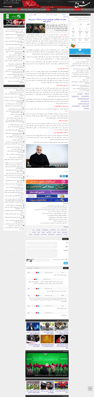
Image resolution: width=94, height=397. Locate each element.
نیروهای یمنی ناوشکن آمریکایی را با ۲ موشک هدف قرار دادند (54, 213)
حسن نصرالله (59, 234)
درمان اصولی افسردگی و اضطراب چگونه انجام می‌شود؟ (14, 211)
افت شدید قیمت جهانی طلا (83, 19)
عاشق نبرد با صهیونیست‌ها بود (82, 71)
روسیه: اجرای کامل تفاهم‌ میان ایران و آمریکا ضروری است (14, 193)
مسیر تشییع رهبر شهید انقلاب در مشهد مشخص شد (15, 155)
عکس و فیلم (30, 9)
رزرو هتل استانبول (85, 101)
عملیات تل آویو (36, 234)
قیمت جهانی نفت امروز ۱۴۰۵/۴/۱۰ (81, 17)
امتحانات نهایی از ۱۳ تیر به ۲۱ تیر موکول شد (13, 163)
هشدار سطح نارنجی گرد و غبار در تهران (15, 147)
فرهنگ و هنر (43, 9)
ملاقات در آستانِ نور (19, 116)
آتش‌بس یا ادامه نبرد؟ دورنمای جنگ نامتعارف (57, 219)
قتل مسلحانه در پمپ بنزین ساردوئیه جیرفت (34, 347)
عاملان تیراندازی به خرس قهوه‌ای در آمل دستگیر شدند (15, 137)
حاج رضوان (38, 230)
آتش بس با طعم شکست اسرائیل (60, 221)
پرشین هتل (86, 108)
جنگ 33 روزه (49, 232)
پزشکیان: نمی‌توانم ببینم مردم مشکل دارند (14, 142)
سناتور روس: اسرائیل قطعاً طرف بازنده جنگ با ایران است (14, 94)
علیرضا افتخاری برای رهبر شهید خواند (15, 58)
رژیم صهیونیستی (45, 230)
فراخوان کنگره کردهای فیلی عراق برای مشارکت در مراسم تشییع (15, 75)
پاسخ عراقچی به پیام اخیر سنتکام (16, 55)
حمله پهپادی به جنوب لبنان (17, 149)
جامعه (39, 9)
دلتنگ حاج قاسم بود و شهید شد (82, 62)
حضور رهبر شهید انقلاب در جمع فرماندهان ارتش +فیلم (80, 82)
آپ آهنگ (87, 94)
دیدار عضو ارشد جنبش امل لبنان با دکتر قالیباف (15, 177)
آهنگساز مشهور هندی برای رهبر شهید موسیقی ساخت (15, 151)
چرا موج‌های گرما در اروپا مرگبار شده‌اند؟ (14, 205)
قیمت (89, 14)
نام (67, 242)
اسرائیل (30, 234)
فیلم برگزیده (65, 353)
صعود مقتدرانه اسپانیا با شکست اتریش (61, 394)
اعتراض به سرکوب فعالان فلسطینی (15, 109)
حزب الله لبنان (53, 230)
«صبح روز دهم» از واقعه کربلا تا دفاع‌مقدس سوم (80, 66)
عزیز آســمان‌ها (86, 80)
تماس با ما (11, 0)
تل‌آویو (54, 232)
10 (40, 295)
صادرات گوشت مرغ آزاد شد (17, 140)
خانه (89, 9)
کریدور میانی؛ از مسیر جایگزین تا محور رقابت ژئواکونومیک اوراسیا (14, 101)
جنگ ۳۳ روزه (43, 234)
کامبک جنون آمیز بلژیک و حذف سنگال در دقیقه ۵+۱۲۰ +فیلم (33, 394)
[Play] (28, 166)
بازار (19, 9)
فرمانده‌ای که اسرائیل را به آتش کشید (81, 74)
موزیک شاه (80, 94)
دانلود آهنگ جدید (85, 96)
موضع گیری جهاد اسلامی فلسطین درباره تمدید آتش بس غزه (54, 208)
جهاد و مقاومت (53, 9)
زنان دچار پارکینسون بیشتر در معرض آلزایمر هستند (14, 106)
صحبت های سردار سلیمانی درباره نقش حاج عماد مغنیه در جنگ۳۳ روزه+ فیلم (51, 209)
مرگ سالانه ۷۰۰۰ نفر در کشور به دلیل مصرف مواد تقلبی (62, 333)
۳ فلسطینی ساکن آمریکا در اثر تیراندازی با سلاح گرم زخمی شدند (53, 223)
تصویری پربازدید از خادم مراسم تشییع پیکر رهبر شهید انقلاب (14, 35)
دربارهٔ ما (6, 0)
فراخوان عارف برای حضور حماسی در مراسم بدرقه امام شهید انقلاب (15, 221)
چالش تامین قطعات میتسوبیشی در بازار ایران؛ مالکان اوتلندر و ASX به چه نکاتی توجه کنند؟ (14, 121)
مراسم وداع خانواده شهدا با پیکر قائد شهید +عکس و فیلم (15, 130)
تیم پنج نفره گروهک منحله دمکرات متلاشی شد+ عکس (14, 45)
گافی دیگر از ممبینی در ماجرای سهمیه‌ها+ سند (47, 394)
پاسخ (29, 272)
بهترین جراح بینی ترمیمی (83, 103)
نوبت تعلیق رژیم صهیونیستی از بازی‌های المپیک (57, 206)
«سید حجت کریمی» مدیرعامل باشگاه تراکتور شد (14, 160)
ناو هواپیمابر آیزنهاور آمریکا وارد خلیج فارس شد (57, 215)
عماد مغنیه (34, 232)
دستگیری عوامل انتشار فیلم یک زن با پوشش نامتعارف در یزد (47, 347)
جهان (82, 9)
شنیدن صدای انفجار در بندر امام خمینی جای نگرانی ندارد (14, 228)
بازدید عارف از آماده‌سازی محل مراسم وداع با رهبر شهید (14, 217)
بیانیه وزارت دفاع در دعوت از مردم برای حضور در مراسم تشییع (14, 184)
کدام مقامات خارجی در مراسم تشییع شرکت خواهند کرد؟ (14, 38)
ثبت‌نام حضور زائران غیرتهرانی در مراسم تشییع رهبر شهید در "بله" (81, 89)
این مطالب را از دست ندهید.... (61, 320)
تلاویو (39, 232)
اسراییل (43, 232)
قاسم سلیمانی (63, 230)
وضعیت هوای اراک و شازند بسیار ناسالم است (13, 224)
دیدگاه (26, 9)
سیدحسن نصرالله (51, 234)
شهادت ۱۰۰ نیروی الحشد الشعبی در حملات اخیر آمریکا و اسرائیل (14, 31)
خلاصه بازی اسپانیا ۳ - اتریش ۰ (16, 114)
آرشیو (15, 0)
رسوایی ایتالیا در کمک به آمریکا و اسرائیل (14, 173)
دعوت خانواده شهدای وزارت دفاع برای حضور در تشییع (14, 196)
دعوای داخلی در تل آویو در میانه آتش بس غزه (57, 211)
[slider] (37, 166)
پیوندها (22, 9)
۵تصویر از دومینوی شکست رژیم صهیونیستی (58, 217)
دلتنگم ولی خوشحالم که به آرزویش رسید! (80, 72)
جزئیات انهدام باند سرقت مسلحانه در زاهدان (48, 333)
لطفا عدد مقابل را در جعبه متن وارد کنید (60, 259)
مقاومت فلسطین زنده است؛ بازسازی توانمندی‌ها (16, 81)
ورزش (72, 9)
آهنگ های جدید (85, 106)
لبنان (58, 230)
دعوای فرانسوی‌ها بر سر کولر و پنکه (15, 64)
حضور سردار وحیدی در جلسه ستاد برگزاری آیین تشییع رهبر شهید (15, 52)
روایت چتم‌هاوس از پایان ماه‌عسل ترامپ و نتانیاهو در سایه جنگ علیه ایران (15, 111)
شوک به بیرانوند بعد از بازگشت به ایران (15, 29)
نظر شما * (65, 250)
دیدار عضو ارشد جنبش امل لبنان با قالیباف (14, 164)
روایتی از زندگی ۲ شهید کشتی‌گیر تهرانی (80, 63)
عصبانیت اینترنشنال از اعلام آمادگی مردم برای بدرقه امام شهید (62, 347)
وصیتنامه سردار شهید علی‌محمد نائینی (81, 69)
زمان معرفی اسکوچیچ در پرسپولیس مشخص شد (14, 61)
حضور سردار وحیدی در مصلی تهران (16, 48)
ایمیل (66, 246)
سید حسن (65, 234)
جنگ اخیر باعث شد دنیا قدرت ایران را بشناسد (13, 175)
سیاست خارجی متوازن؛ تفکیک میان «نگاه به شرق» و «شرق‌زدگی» (14, 207)
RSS (19, 0)
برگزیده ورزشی (65, 381)
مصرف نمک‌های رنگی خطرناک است (15, 125)
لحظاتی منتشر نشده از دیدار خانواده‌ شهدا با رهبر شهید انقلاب (14, 181)
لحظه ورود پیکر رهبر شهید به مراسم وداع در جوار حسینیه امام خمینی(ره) (51, 377)
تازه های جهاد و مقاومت (85, 56)
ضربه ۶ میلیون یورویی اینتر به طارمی (15, 69)
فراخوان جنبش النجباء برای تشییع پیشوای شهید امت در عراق (15, 170)
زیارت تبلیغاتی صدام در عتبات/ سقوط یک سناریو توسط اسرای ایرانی (81, 85)
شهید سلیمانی (64, 232)
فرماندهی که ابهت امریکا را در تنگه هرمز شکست (81, 59)
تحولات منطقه (77, 9)
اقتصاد (35, 9)
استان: (88, 24)
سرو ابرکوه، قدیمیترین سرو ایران (16, 92)
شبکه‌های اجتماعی (66, 9)
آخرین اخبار (21, 86)
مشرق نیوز (79, 4)
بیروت (33, 230)
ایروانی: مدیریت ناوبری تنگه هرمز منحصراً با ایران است (14, 214)
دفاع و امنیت (60, 9)
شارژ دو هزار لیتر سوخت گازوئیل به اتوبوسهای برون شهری (33, 333)
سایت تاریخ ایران (75, 96)
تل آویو (59, 232)
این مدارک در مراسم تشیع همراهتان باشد (14, 57)
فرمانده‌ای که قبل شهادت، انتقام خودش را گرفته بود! (80, 77)
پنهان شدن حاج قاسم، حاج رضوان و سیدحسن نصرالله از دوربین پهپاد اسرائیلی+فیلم (47, 20)
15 (40, 272)
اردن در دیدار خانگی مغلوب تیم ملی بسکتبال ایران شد (14, 144)
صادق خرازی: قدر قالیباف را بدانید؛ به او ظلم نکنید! (14, 78)
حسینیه (48, 9)
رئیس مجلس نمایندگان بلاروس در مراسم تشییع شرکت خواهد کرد (15, 187)
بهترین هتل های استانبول (83, 99)
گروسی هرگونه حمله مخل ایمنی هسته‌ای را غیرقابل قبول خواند (14, 167)
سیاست (85, 9)
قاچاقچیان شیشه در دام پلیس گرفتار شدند (14, 104)
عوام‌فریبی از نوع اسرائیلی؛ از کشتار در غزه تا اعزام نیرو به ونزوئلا (14, 89)
